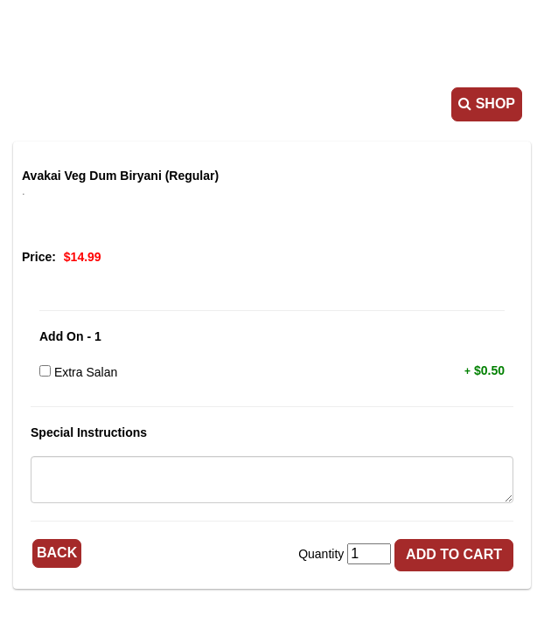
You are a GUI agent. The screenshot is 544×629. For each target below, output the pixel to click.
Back (57, 552)
